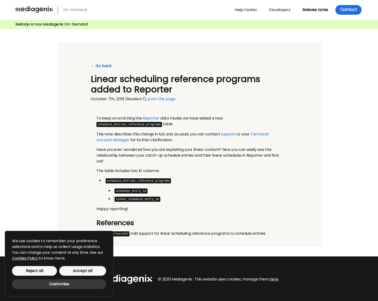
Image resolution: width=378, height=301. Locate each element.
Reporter (151, 118)
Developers (279, 10)
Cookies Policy (25, 258)
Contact (348, 10)
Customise (59, 284)
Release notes (315, 10)
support (228, 134)
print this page (162, 99)
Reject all (34, 271)
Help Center (246, 10)
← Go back (101, 66)
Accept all (82, 271)
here (274, 278)
